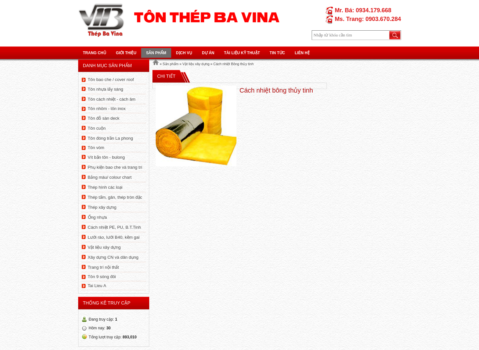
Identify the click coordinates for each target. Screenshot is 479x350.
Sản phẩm (156, 53)
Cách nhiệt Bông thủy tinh (233, 64)
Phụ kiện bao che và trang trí (115, 167)
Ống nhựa (97, 217)
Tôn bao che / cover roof (111, 79)
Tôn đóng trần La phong (110, 138)
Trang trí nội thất (103, 267)
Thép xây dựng (102, 207)
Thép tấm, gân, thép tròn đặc (115, 197)
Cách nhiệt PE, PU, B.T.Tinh (114, 227)
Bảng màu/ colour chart (110, 177)
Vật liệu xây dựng (104, 247)
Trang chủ (94, 53)
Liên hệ (302, 53)
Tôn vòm (96, 147)
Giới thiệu (126, 53)
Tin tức (277, 53)
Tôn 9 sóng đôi (102, 276)
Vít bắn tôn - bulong (106, 157)
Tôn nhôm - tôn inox (107, 108)
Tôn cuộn (97, 128)
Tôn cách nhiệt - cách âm (112, 99)
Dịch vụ (184, 53)
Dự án (208, 53)
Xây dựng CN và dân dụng (113, 257)
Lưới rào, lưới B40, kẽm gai (114, 237)
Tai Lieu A (97, 285)
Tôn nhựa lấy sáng (105, 89)
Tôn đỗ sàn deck (104, 118)
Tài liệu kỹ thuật (242, 53)
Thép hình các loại (105, 187)
